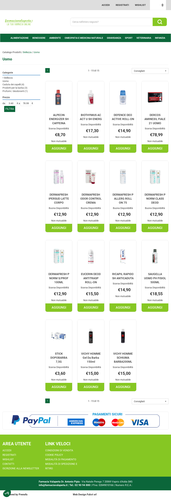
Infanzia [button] (160, 38)
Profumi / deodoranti (15, 91)
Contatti (8, 463)
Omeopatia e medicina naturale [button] (84, 38)
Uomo (6, 81)
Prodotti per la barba (15, 87)
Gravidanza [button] (114, 38)
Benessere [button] (38, 38)
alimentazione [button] (20, 38)
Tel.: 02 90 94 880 (80, 485)
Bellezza (27, 52)
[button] (150, 71)
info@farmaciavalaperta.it (53, 485)
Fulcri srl (92, 494)
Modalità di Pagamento (60, 459)
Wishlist (140, 5)
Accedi (106, 5)
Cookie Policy (54, 454)
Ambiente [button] (55, 38)
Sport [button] (129, 38)
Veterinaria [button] (143, 38)
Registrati (122, 5)
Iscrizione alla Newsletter (21, 468)
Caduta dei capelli (13, 84)
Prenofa (23, 494)
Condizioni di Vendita (59, 450)
